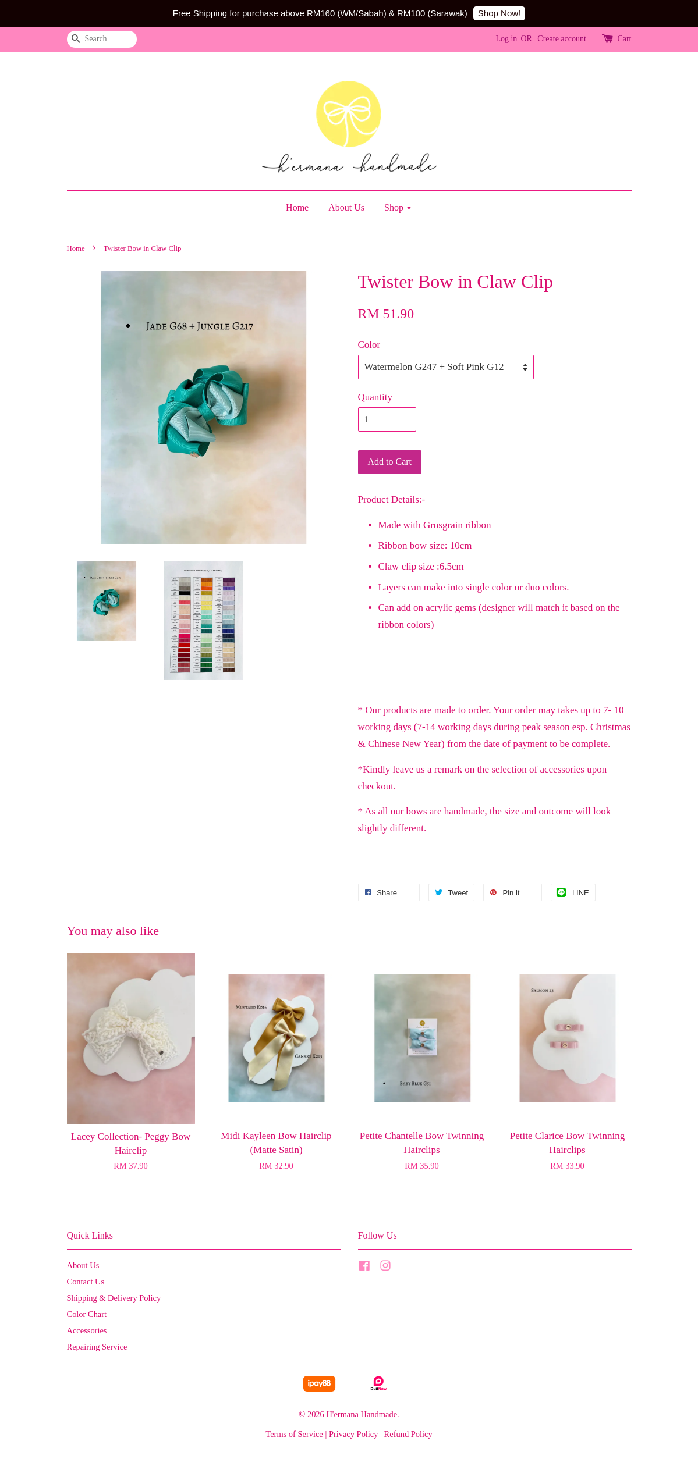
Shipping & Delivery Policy (114, 1298)
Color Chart (87, 1314)
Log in (506, 38)
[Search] (102, 39)
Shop (398, 207)
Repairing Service (97, 1346)
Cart (624, 38)
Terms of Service (294, 1434)
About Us (346, 207)
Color (369, 344)
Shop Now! (499, 13)
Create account (561, 38)
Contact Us (86, 1281)
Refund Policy (408, 1434)
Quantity (375, 397)
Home (297, 207)
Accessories (87, 1330)
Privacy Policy (353, 1434)
